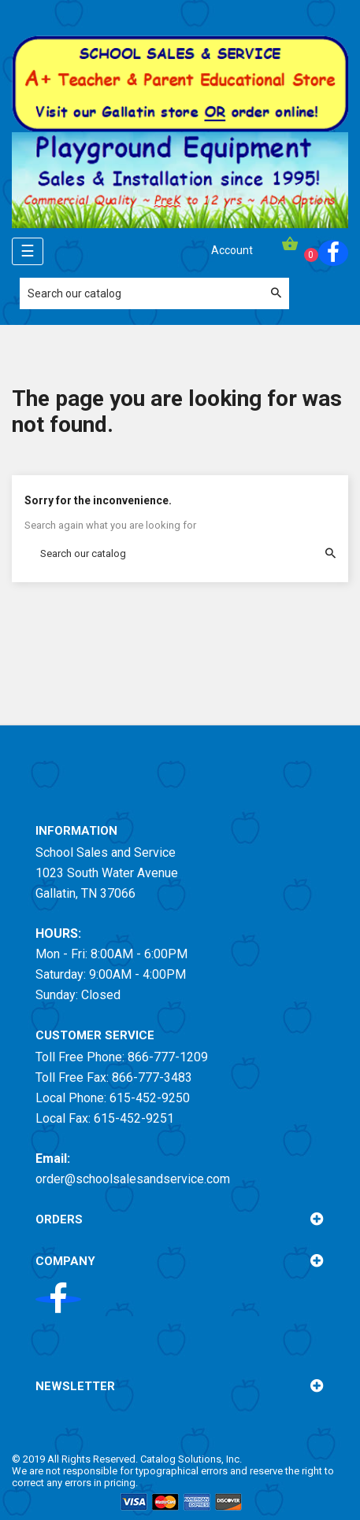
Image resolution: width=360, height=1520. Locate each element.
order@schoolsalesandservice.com (132, 1178)
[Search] (154, 293)
